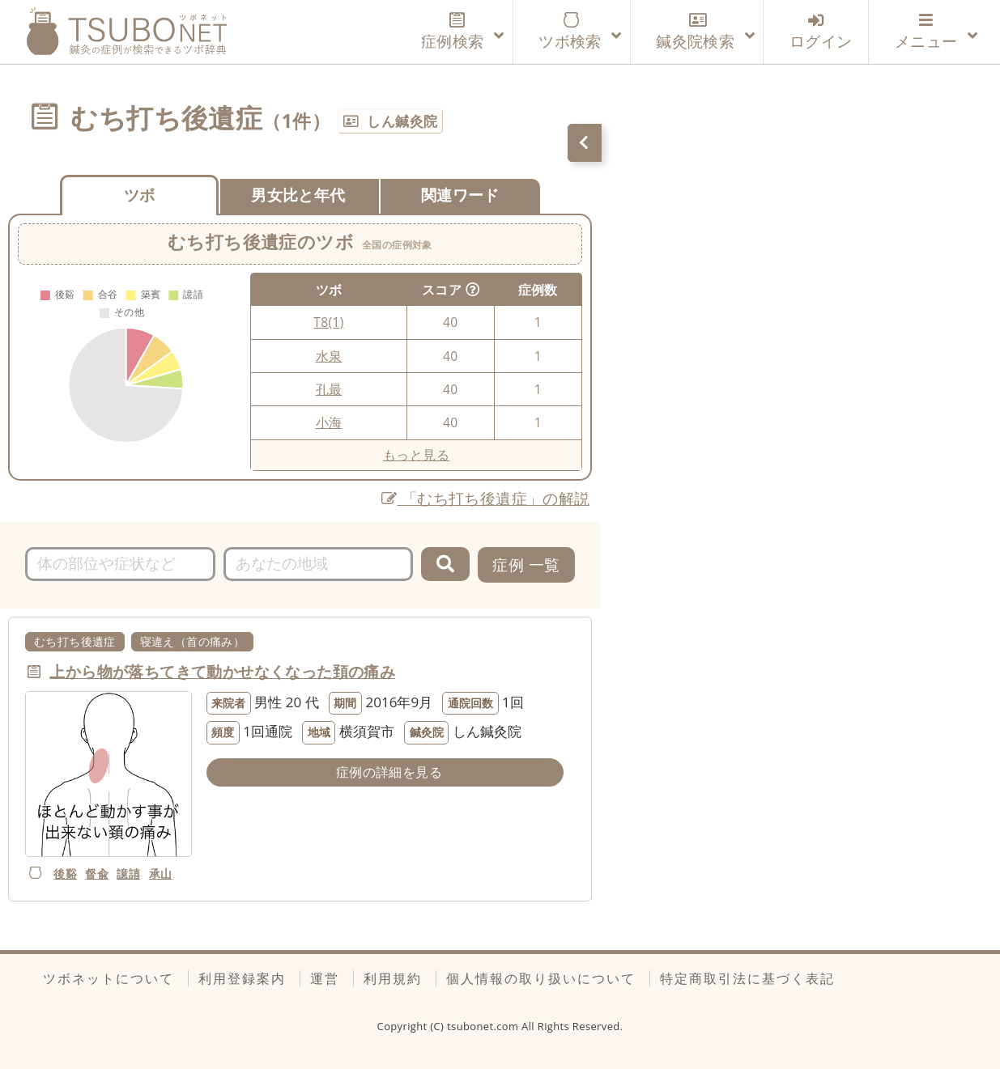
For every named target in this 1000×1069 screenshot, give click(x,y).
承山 (160, 873)
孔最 (329, 389)
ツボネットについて (108, 978)
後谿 (65, 873)
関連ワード (460, 195)
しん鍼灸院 (402, 121)
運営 (324, 978)
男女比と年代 (298, 195)
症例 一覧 (526, 564)
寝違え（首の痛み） (192, 641)
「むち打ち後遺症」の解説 (485, 498)
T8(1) (328, 322)
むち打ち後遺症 (75, 641)
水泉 (329, 356)
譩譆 (128, 873)
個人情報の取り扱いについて (541, 978)
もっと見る (416, 455)
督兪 (97, 873)
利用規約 (393, 978)
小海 (329, 422)
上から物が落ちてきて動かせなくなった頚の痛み (222, 671)
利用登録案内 (242, 978)
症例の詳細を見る (389, 772)
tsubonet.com (484, 1026)
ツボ (139, 195)
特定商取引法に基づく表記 (747, 978)
